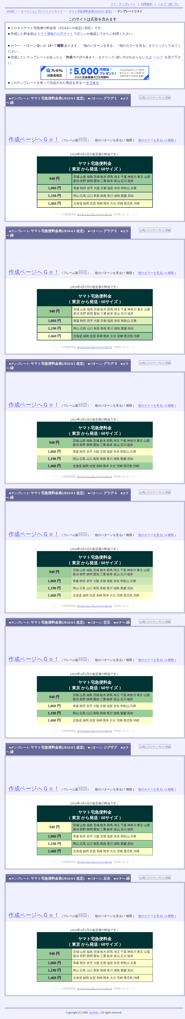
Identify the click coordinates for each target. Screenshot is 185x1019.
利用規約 (146, 4)
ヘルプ (158, 57)
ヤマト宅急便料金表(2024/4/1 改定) (90, 11)
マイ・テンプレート (123, 4)
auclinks (94, 1012)
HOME (10, 11)
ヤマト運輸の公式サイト (55, 34)
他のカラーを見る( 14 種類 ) (156, 140)
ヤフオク (92, 83)
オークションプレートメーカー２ (42, 11)
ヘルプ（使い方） (169, 4)
